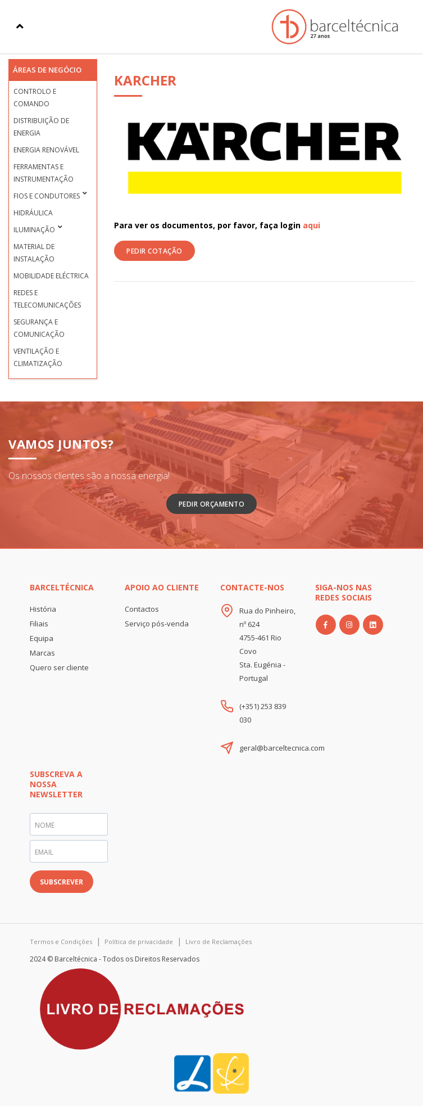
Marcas (42, 653)
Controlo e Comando (34, 98)
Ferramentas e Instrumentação (43, 173)
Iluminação (34, 229)
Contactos (142, 609)
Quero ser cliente (59, 667)
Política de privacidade (138, 941)
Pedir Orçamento (212, 504)
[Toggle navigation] (20, 26)
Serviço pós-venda (157, 624)
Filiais (39, 624)
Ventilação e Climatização (37, 357)
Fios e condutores (46, 196)
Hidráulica (33, 213)
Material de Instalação (33, 253)
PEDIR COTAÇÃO (154, 251)
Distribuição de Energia (41, 127)
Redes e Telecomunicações (47, 299)
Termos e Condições (61, 941)
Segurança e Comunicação (39, 328)
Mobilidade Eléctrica (51, 276)
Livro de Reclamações (218, 941)
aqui (311, 225)
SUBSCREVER (61, 882)
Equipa (41, 638)
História (43, 609)
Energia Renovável (46, 150)
